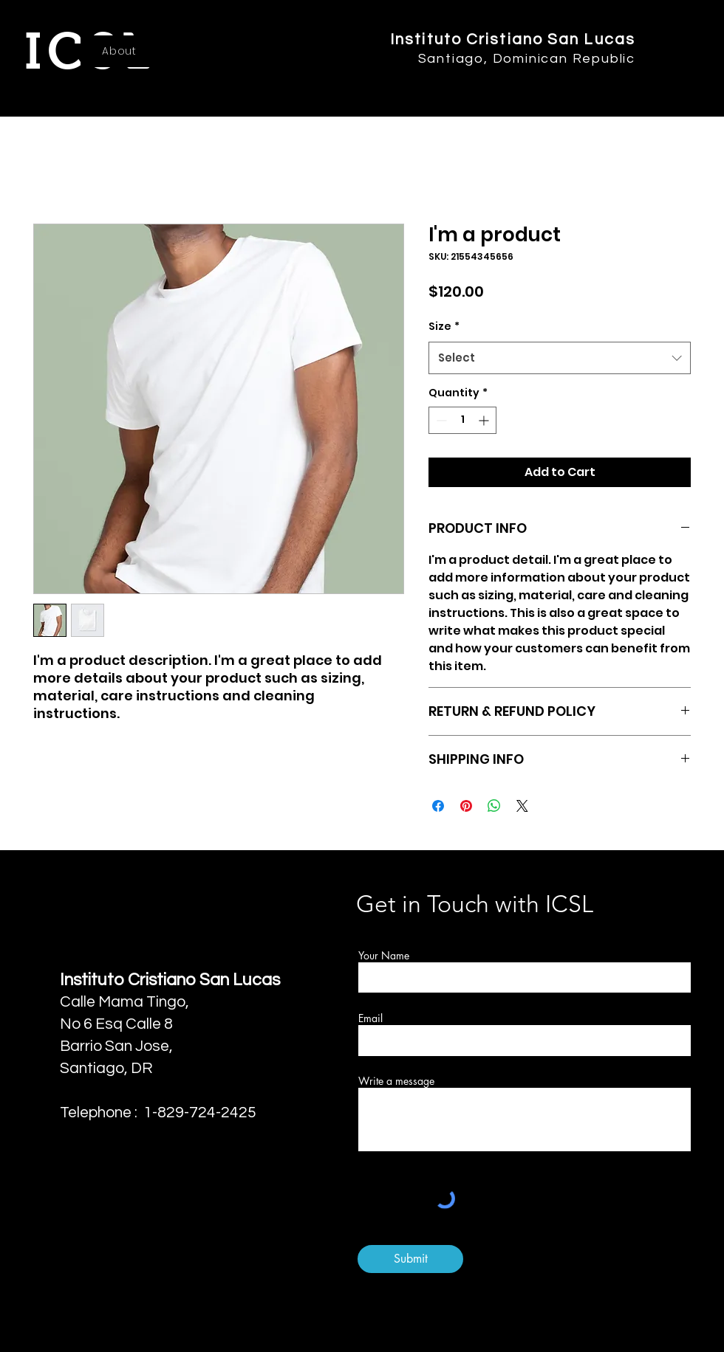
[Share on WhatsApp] (494, 806)
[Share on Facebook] (438, 806)
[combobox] (559, 358)
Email (370, 1018)
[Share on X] (522, 806)
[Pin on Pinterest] (466, 806)
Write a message (396, 1081)
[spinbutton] (462, 420)
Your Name (383, 956)
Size (444, 326)
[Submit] (410, 1259)
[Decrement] (440, 420)
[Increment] (485, 420)
